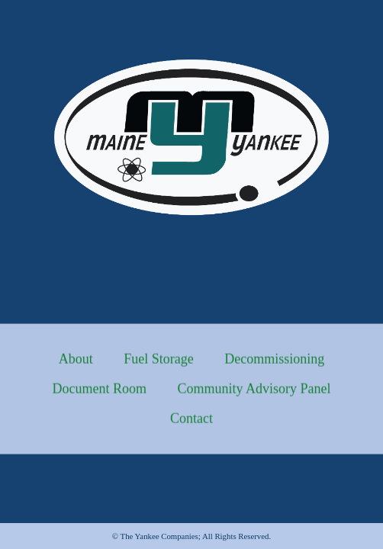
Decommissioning (274, 365)
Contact (191, 424)
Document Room (99, 395)
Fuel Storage (159, 365)
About (76, 365)
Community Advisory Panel (253, 395)
